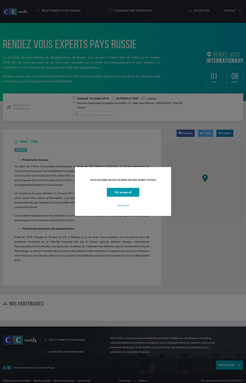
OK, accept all (123, 192)
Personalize (123, 205)
